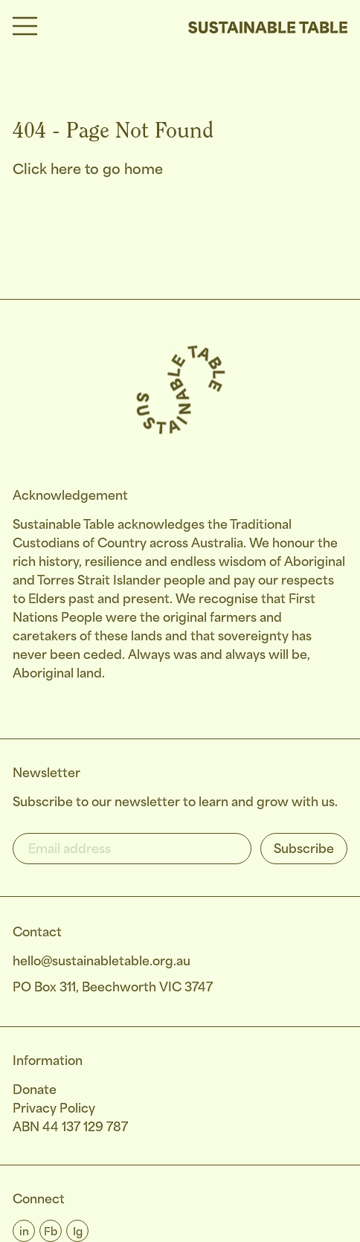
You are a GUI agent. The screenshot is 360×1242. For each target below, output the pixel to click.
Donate (35, 1090)
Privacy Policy (54, 1109)
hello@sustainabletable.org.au (101, 962)
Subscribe (304, 849)
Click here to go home (88, 170)
